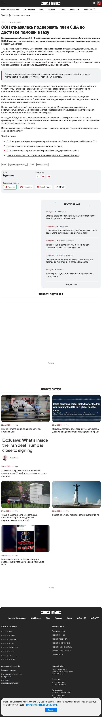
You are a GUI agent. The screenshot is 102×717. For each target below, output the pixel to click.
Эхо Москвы (29, 9)
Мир (41, 9)
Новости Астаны (8, 635)
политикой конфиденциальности (41, 705)
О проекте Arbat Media (10, 666)
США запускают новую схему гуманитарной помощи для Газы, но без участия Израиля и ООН (52, 141)
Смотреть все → (72, 284)
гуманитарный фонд (18, 165)
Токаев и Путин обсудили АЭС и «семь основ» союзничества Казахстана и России (67, 246)
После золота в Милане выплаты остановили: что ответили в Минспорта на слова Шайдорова (69, 260)
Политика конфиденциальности (10, 681)
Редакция (8, 175)
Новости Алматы (8, 632)
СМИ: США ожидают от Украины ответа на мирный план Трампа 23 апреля (43, 155)
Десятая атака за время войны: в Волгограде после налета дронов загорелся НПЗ (70, 217)
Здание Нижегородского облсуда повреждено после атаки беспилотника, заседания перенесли (71, 231)
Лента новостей (58, 631)
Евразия (51, 9)
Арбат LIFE (74, 9)
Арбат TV (89, 9)
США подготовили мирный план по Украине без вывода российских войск (43, 150)
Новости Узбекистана (61, 639)
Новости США (57, 655)
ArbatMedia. (16, 44)
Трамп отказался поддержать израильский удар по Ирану (35, 146)
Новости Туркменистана (62, 647)
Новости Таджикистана (61, 651)
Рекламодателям (8, 670)
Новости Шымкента (9, 639)
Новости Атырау (8, 659)
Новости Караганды (9, 647)
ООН (4, 165)
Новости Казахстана (10, 9)
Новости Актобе (7, 643)
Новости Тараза (7, 651)
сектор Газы (42, 165)
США (32, 165)
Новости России (58, 635)
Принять (51, 710)
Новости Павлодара (9, 655)
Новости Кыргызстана (61, 643)
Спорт (62, 9)
